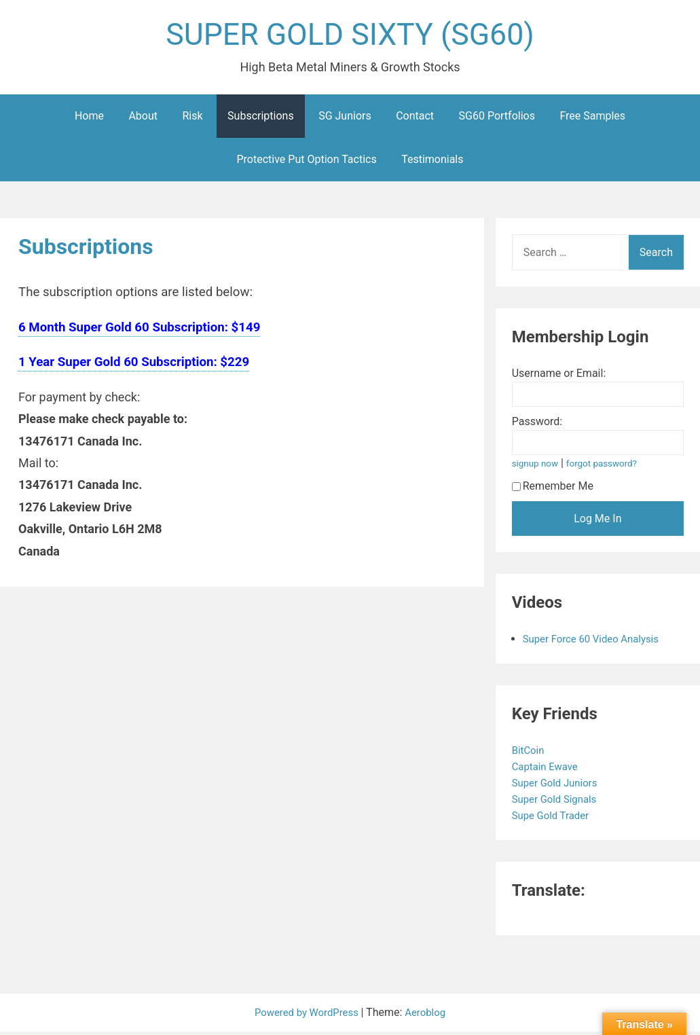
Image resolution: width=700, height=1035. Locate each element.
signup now (537, 467)
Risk (193, 119)
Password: (537, 424)
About (143, 119)
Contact (415, 119)
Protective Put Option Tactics (307, 162)
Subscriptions (260, 119)
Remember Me (552, 489)
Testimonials (432, 162)
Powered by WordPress (306, 1015)
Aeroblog (429, 1015)
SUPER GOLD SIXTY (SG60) (350, 36)
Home (89, 119)
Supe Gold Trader (554, 818)
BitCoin (530, 753)
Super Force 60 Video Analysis (596, 642)
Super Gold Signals (559, 802)
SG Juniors (344, 119)
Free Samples (592, 119)
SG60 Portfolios (497, 119)
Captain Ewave (548, 769)
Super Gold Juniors (559, 786)
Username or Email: (559, 376)
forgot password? (608, 467)
